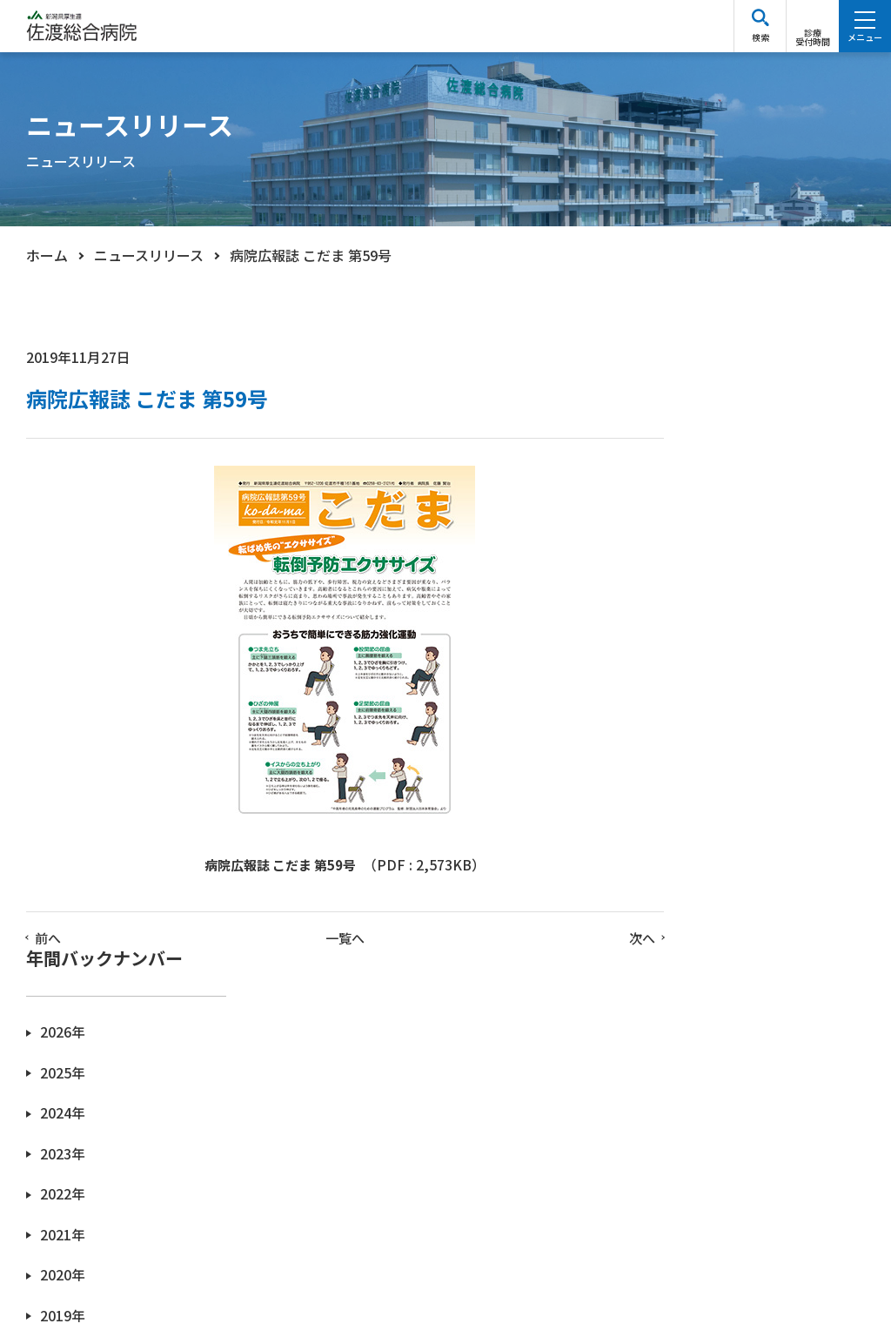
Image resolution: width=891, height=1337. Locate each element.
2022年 (701, 593)
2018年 (701, 752)
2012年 (701, 992)
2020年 (701, 673)
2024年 (701, 514)
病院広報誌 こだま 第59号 (267, 866)
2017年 (701, 792)
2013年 (701, 952)
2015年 (701, 872)
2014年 (701, 913)
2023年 (701, 553)
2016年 (701, 832)
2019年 (701, 713)
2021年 (701, 633)
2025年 (701, 474)
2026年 (701, 434)
